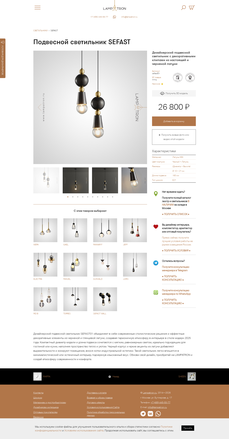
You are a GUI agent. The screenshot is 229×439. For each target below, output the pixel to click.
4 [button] (82, 197)
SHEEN (182, 376)
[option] (90, 107)
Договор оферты (96, 402)
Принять (187, 428)
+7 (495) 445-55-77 (99, 17)
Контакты (38, 392)
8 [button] (102, 197)
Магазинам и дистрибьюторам (49, 402)
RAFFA (46, 376)
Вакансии (38, 417)
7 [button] (97, 197)
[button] (39, 107)
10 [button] (112, 197)
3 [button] (77, 197)
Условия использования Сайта (103, 407)
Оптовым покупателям (45, 412)
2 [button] (72, 197)
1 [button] (67, 197)
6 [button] (92, 197)
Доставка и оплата (96, 392)
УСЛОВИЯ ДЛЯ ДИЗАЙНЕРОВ (2, 58)
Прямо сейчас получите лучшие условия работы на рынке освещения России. (177, 241)
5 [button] (87, 197)
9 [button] (107, 197)
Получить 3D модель (174, 93)
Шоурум (37, 397)
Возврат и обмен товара (99, 397)
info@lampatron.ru (129, 17)
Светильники (40, 30)
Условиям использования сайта (83, 430)
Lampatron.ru (150, 392)
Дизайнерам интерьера (46, 407)
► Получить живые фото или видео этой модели (174, 136)
